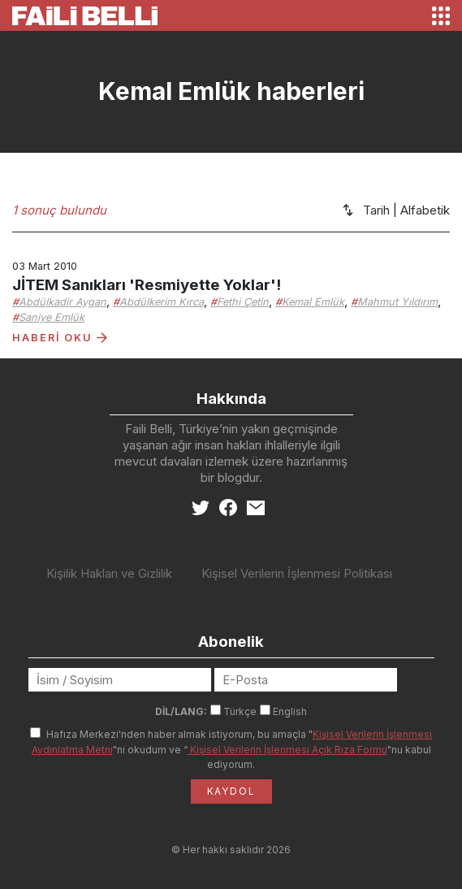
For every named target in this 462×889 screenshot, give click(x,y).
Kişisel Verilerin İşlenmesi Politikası (296, 573)
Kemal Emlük (313, 302)
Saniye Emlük (51, 317)
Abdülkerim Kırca (161, 302)
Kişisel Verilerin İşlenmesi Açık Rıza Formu (287, 750)
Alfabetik (425, 210)
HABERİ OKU (59, 338)
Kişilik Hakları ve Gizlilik (109, 573)
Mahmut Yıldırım (397, 302)
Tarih (376, 210)
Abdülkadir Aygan (62, 302)
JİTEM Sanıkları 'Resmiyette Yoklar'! (146, 284)
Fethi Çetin (243, 302)
